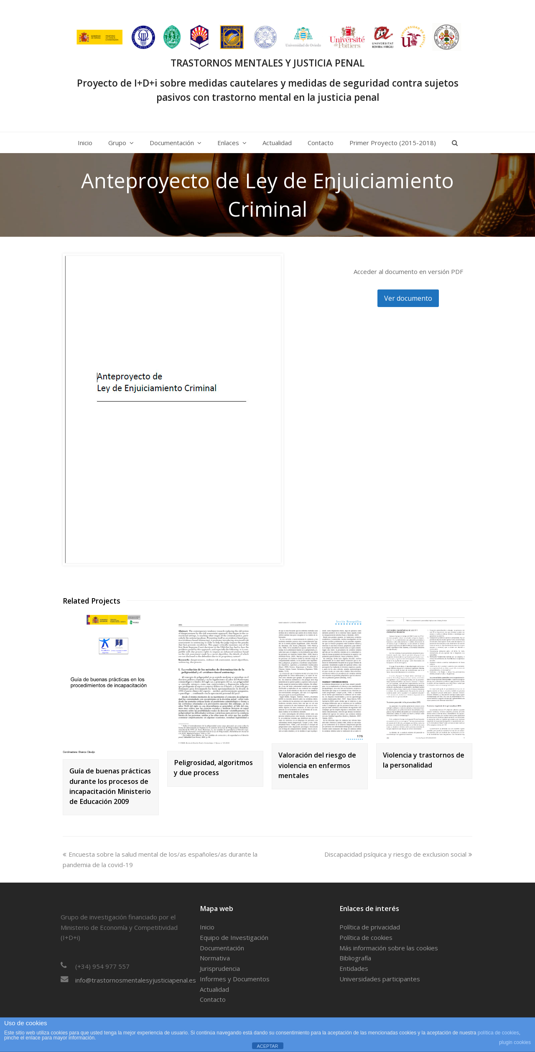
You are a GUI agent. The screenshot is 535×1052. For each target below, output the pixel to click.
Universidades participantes (379, 979)
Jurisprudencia (220, 968)
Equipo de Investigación (234, 937)
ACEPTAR (267, 1046)
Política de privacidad (369, 927)
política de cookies (498, 1033)
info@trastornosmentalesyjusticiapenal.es (135, 980)
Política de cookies (365, 937)
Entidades (353, 968)
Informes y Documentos (235, 979)
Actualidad (214, 989)
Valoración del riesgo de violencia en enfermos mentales (317, 765)
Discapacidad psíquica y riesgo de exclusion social (398, 854)
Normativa (215, 958)
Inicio (207, 927)
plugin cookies (515, 1042)
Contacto (213, 999)
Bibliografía (355, 958)
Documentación (222, 948)
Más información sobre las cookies (388, 948)
